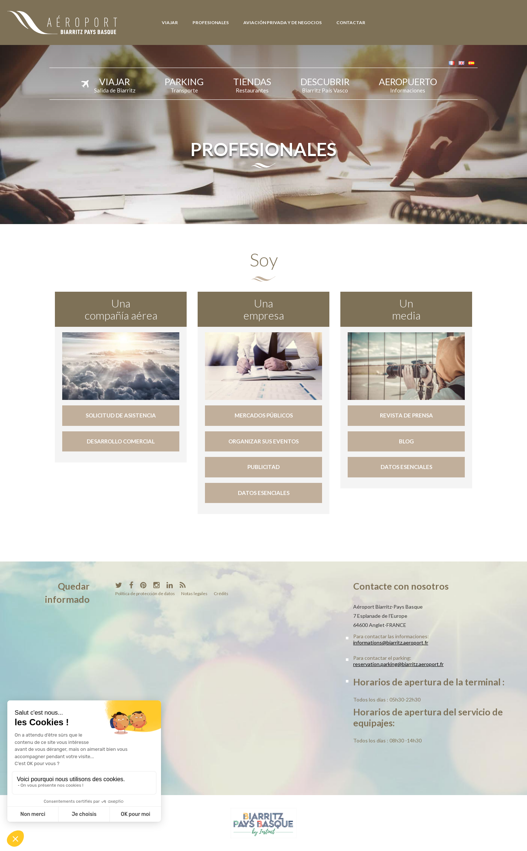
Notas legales (194, 593)
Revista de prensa (406, 415)
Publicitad (263, 467)
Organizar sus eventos (263, 441)
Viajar (170, 22)
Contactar (350, 22)
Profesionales (211, 22)
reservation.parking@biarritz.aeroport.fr (398, 664)
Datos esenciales (263, 492)
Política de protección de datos (145, 593)
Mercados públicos (264, 415)
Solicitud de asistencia (121, 415)
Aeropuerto (408, 84)
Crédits (221, 593)
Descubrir (325, 84)
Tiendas (252, 84)
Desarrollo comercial (121, 441)
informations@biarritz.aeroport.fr (390, 642)
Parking (184, 84)
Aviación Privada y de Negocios (282, 22)
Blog (406, 441)
